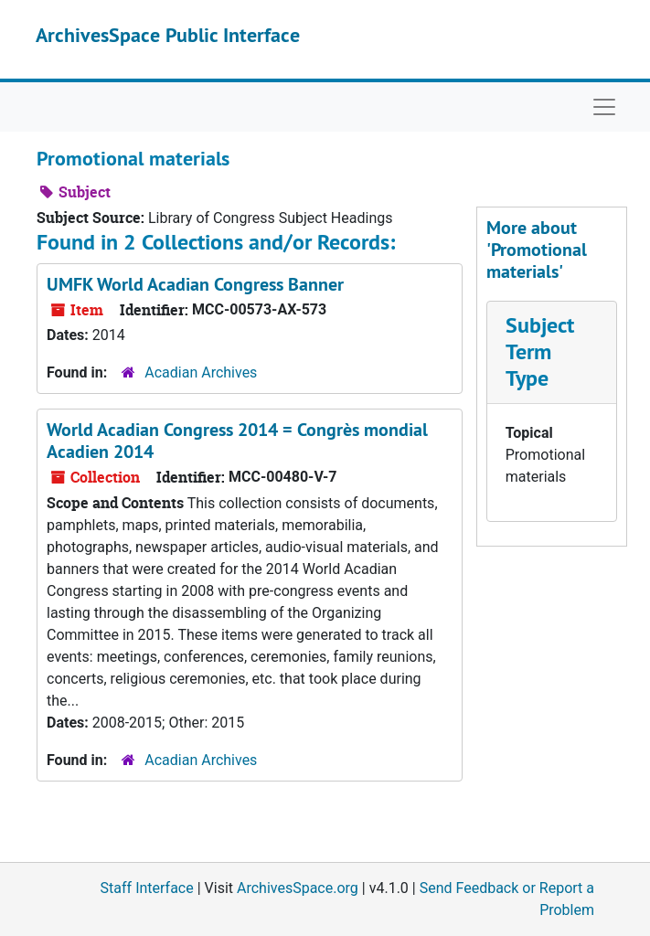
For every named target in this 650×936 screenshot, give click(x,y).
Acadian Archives (200, 372)
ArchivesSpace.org (297, 888)
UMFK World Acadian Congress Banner (195, 284)
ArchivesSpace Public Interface (168, 35)
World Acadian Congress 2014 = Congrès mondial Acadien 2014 (237, 440)
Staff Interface (147, 888)
